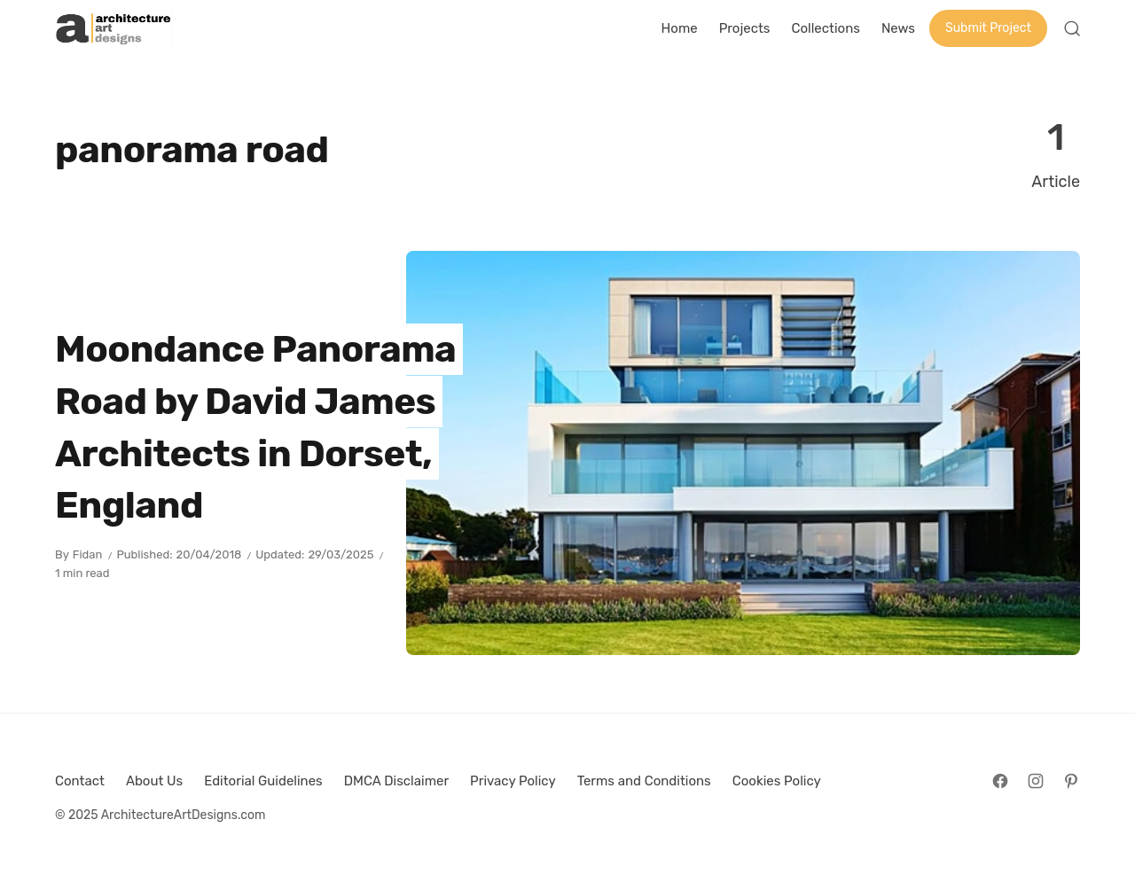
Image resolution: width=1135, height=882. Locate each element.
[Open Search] (1072, 28)
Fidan (88, 554)
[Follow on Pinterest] (1071, 781)
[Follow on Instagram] (1036, 781)
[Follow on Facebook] (1000, 781)
